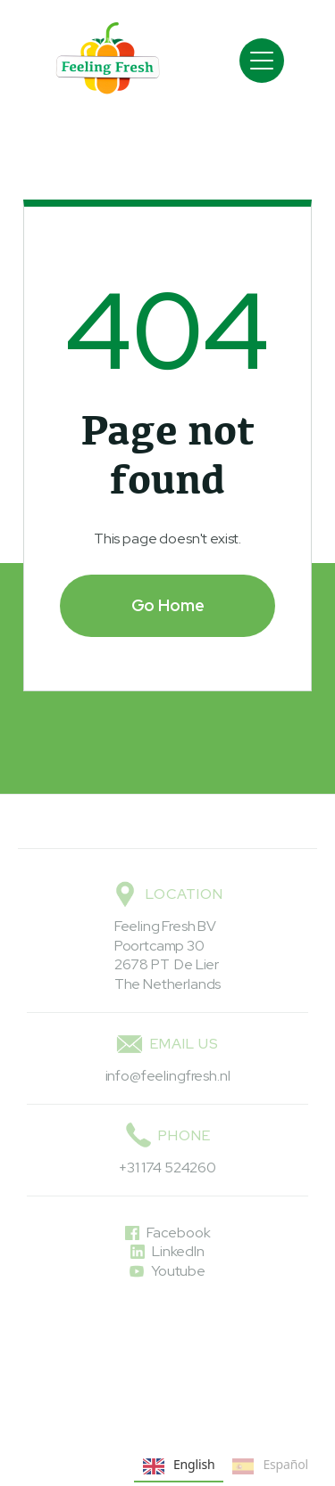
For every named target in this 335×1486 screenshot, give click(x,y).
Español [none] (270, 1466)
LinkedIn (178, 1251)
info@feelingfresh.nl (167, 1075)
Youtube (178, 1270)
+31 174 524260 (167, 1167)
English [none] (179, 1466)
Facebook (179, 1232)
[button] (261, 60)
